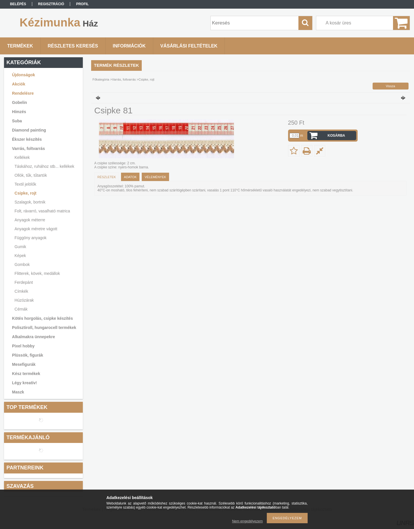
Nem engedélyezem (247, 521)
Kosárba (336, 136)
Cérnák (21, 309)
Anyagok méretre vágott (36, 229)
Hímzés (19, 111)
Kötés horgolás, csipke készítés (42, 318)
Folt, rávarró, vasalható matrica (42, 211)
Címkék (21, 291)
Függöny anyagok (31, 237)
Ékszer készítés (27, 139)
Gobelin (19, 102)
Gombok (22, 264)
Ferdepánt (24, 282)
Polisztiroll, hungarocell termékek (44, 327)
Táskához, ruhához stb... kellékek (44, 166)
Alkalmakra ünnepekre (33, 336)
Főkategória (101, 79)
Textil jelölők (25, 184)
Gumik (20, 246)
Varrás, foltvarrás (28, 148)
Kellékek (22, 157)
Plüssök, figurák (27, 355)
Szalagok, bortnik (30, 202)
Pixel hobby (23, 346)
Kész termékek (26, 373)
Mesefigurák (24, 364)
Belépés (18, 4)
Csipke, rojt (26, 193)
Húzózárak (24, 300)
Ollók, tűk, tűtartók (31, 175)
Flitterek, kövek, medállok (37, 273)
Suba (17, 121)
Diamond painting (29, 130)
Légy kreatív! (24, 382)
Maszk (18, 392)
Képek (20, 255)
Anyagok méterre (30, 220)
